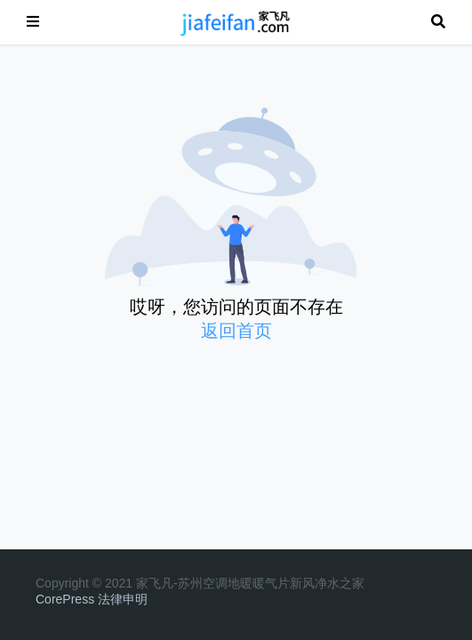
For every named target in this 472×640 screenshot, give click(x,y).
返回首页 (236, 330)
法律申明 (123, 599)
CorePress (65, 599)
